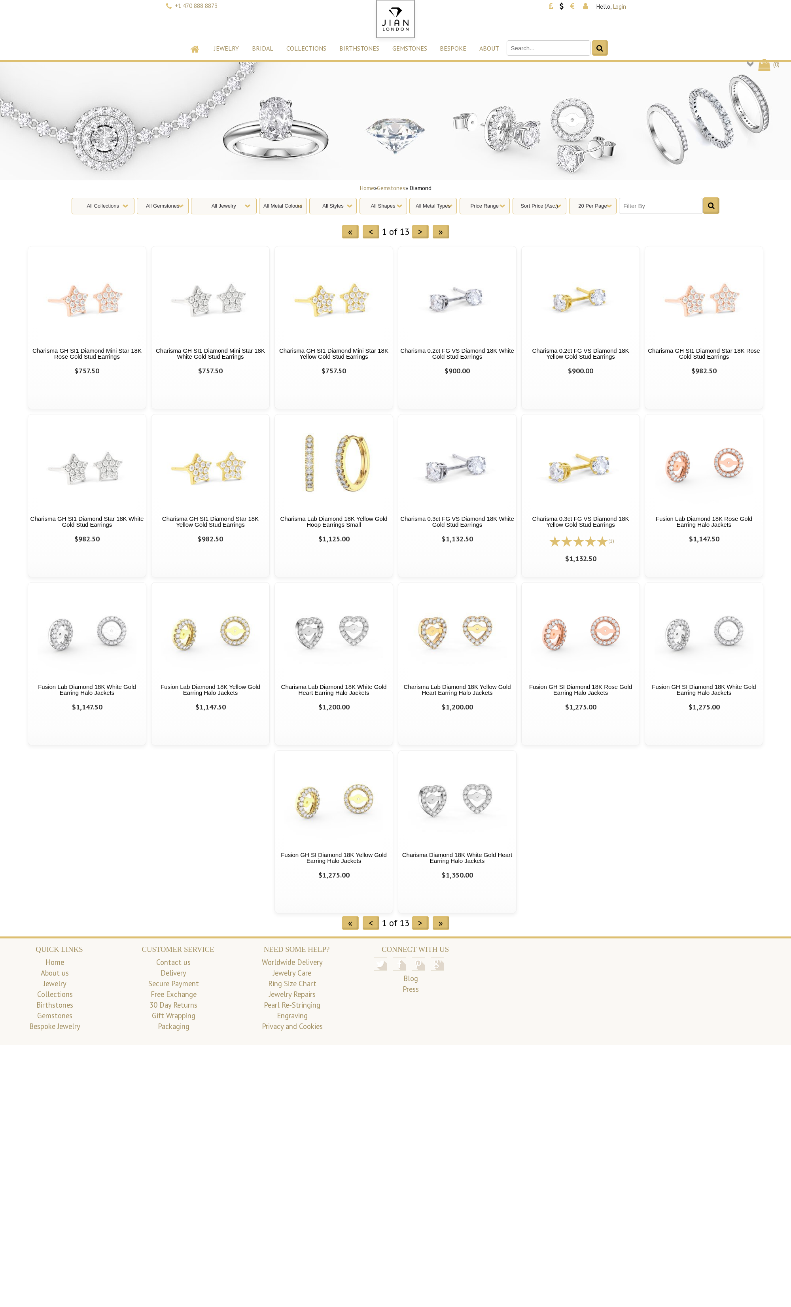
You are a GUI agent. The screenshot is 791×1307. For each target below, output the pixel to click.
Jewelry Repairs (292, 994)
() (768, 64)
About (489, 48)
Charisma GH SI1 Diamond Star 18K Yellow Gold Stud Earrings (210, 521)
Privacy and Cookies (292, 1026)
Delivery (173, 973)
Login (619, 6)
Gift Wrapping (173, 1015)
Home (367, 188)
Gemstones (409, 48)
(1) (611, 541)
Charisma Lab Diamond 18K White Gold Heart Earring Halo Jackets (334, 689)
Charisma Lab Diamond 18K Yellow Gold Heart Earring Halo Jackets (457, 689)
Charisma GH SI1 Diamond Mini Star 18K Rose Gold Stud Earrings (87, 353)
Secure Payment (173, 983)
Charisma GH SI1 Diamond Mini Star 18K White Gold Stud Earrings (210, 353)
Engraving (292, 1015)
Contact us (173, 962)
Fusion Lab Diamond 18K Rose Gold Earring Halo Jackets (704, 521)
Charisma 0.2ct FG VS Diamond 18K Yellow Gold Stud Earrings (580, 353)
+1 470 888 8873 (196, 5)
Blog (410, 978)
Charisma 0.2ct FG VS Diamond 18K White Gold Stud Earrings (457, 353)
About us (55, 973)
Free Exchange (174, 994)
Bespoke (453, 48)
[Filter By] (661, 206)
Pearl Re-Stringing (292, 1005)
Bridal (262, 48)
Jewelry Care (292, 973)
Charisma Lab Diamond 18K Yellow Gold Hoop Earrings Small (334, 521)
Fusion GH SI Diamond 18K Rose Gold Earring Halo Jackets (580, 689)
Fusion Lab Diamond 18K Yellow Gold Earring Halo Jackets (210, 689)
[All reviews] (578, 540)
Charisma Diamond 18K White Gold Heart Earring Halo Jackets (457, 857)
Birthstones (359, 48)
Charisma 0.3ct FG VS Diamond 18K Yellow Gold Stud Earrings (580, 521)
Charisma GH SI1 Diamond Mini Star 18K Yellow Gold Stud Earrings (333, 353)
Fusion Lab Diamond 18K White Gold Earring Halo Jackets (87, 689)
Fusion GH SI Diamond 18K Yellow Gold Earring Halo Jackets (334, 857)
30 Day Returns (173, 1005)
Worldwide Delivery (292, 962)
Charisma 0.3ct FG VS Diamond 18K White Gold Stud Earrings (457, 521)
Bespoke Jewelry (54, 1026)
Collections (306, 48)
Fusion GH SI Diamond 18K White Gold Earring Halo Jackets (704, 689)
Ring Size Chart (292, 983)
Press (411, 989)
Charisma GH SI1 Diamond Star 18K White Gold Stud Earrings (87, 521)
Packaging (173, 1026)
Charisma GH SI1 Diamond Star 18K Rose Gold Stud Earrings (704, 353)
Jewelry (226, 48)
